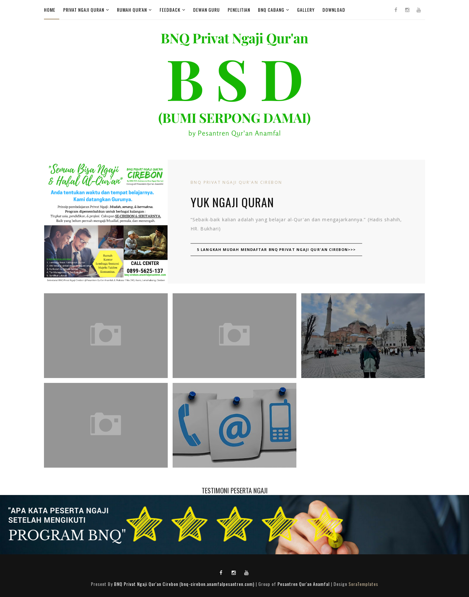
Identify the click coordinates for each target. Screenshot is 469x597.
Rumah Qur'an (132, 9)
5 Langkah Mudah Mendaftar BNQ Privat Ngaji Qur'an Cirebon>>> (276, 249)
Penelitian (239, 9)
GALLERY (306, 9)
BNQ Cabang (271, 9)
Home (49, 9)
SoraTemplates (363, 583)
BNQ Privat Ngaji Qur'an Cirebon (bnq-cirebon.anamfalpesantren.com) (184, 583)
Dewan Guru (206, 9)
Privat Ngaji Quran (83, 9)
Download (333, 9)
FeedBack (170, 9)
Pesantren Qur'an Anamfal (303, 583)
